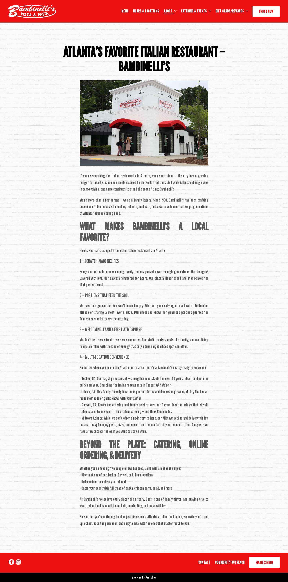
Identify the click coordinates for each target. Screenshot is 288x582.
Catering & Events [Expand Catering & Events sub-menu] (196, 10)
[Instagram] (18, 562)
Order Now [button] (266, 11)
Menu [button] (125, 11)
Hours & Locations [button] (146, 11)
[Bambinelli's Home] (32, 11)
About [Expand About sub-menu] (170, 10)
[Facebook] (11, 562)
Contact (204, 562)
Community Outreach (230, 562)
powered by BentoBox (144, 577)
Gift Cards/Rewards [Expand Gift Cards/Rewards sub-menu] (231, 10)
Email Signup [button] (264, 562)
